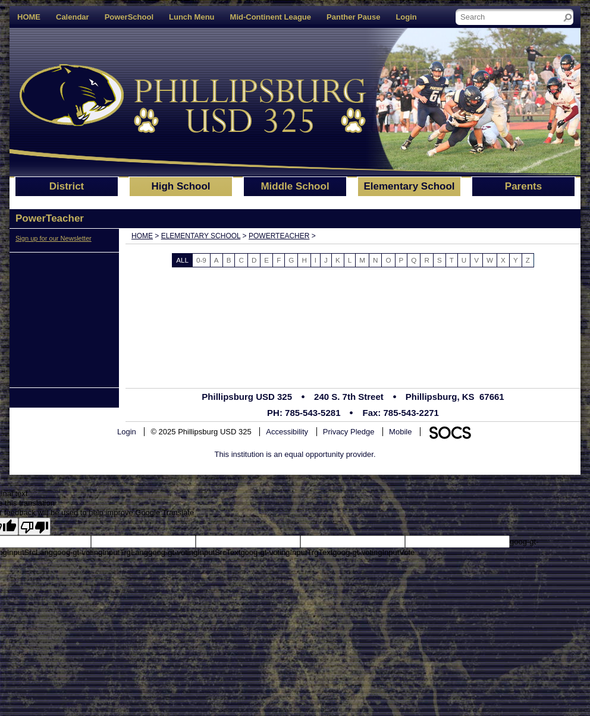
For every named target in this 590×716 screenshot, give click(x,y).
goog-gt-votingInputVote (373, 552)
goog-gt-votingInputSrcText (194, 552)
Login (406, 16)
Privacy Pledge (349, 431)
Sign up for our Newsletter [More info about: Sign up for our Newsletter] (53, 238)
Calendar (72, 16)
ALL (182, 260)
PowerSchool (129, 16)
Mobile (400, 431)
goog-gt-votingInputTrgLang (100, 552)
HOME (28, 16)
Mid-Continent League (271, 16)
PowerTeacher (279, 236)
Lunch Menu (192, 16)
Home (142, 236)
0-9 (201, 260)
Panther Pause (353, 16)
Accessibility (287, 431)
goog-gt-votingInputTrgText (286, 552)
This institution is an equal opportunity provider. (295, 454)
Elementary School (201, 236)
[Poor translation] (34, 526)
